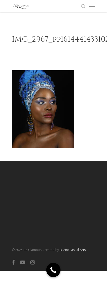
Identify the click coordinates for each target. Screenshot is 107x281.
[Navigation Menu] (92, 6)
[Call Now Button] (53, 270)
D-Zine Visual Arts (73, 250)
